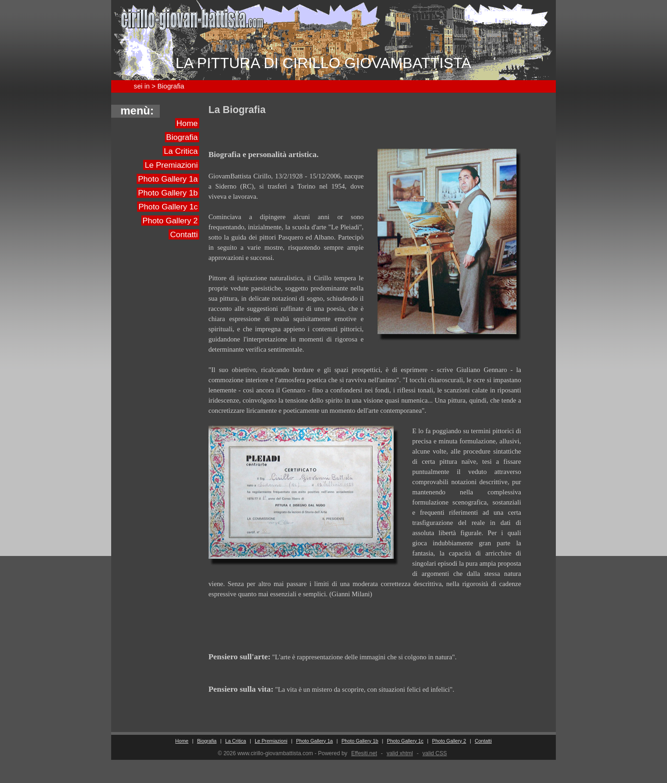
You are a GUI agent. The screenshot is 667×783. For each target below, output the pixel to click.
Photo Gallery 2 (170, 220)
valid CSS (434, 753)
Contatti (184, 234)
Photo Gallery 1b (168, 192)
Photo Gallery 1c (168, 206)
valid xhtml (400, 753)
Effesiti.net (364, 753)
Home (187, 123)
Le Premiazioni (171, 165)
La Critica (181, 151)
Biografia (182, 137)
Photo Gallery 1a (168, 178)
